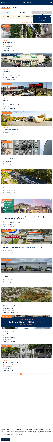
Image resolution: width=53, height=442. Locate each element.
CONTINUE (5, 439)
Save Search (43, 12)
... (28, 395)
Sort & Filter (22, 12)
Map (7, 12)
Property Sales (5, 7)
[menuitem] (5, 8)
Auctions (15, 7)
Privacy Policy (37, 433)
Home (26, 2)
